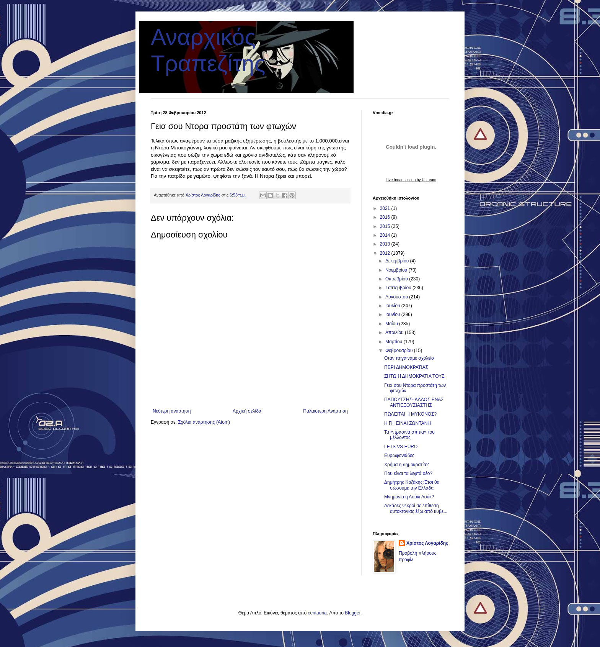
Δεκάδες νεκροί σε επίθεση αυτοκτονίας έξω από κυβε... (415, 508)
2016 (385, 217)
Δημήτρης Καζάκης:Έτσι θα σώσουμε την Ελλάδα (412, 485)
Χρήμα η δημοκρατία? (406, 464)
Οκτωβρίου (397, 279)
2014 (385, 235)
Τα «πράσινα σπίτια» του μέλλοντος (409, 434)
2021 (385, 208)
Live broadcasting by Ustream (411, 180)
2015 (385, 226)
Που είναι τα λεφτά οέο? (408, 473)
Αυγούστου (397, 297)
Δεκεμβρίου (397, 261)
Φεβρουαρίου (399, 350)
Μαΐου (392, 323)
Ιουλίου (393, 305)
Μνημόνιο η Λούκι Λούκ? (409, 497)
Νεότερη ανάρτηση (172, 411)
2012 (385, 253)
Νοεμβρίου (397, 270)
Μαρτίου (394, 341)
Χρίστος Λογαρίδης (427, 543)
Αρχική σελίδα (247, 411)
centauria (317, 613)
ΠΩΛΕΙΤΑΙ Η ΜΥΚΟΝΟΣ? (410, 414)
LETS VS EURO (400, 446)
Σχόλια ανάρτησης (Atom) (204, 422)
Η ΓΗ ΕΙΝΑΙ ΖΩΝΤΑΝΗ (407, 423)
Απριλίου (395, 332)
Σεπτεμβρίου (398, 287)
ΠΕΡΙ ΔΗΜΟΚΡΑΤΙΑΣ (406, 367)
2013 (385, 244)
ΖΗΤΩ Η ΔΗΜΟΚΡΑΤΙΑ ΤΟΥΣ (414, 376)
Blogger (352, 613)
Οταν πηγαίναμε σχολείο (409, 358)
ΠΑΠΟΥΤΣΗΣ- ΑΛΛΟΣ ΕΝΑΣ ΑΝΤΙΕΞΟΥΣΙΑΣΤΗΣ (414, 402)
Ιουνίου (393, 314)
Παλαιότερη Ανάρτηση (325, 411)
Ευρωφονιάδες (399, 455)
